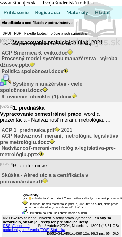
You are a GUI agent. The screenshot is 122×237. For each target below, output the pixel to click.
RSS (7, 226)
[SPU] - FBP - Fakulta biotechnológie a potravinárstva (44, 33)
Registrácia (47, 12)
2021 (36, 130)
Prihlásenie (16, 12)
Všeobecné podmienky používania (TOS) (26, 228)
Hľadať (102, 12)
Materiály (77, 12)
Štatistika (57, 230)
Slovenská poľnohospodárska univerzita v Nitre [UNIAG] (46, 44)
